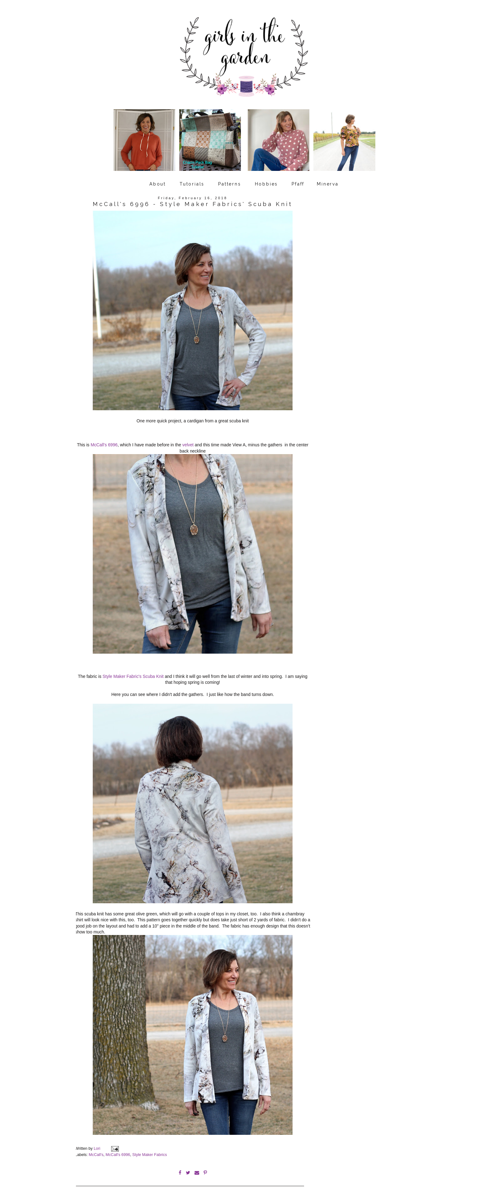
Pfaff (298, 181)
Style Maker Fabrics (149, 1151)
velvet (188, 441)
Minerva (328, 181)
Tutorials (192, 181)
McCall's (96, 1151)
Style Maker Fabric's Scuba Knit (133, 673)
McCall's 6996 (104, 441)
